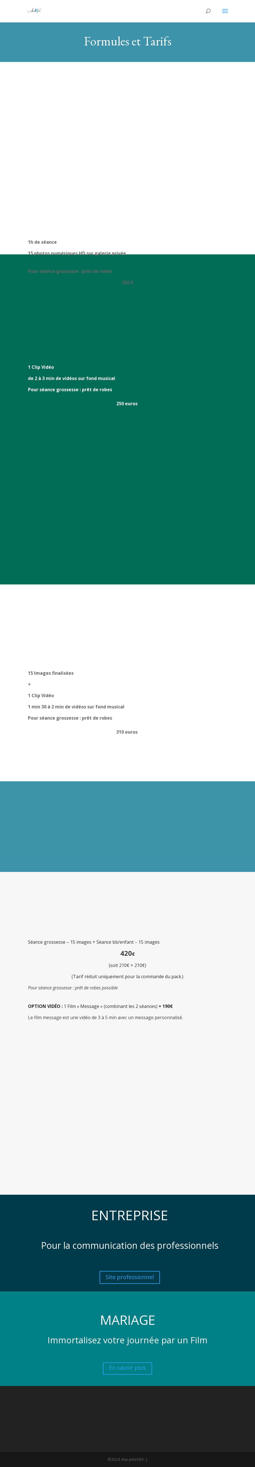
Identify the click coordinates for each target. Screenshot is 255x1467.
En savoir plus (127, 1367)
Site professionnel (130, 1277)
